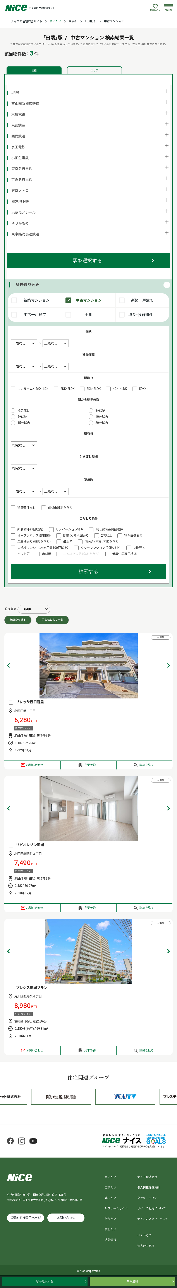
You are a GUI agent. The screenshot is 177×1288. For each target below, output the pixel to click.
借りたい (110, 1218)
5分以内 (22, 416)
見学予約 (90, 765)
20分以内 (101, 422)
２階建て (139, 547)
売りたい (110, 1187)
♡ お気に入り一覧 (52, 619)
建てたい (110, 1198)
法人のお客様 (145, 1245)
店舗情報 (110, 1239)
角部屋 (46, 554)
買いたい (55, 21)
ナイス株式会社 (147, 1177)
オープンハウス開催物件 (34, 535)
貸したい (110, 1229)
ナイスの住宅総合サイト (26, 21)
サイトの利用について (151, 1208)
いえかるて (144, 1235)
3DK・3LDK (94, 388)
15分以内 (23, 422)
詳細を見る (146, 765)
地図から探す (18, 619)
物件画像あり (133, 535)
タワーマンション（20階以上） (101, 547)
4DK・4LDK (120, 388)
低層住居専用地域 (124, 554)
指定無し (23, 410)
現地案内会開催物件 (109, 529)
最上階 (67, 541)
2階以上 (106, 535)
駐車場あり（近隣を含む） (34, 541)
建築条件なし (26, 507)
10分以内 (101, 416)
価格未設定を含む (60, 507)
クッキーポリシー (148, 1198)
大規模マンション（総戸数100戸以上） (43, 547)
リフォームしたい (116, 1208)
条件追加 (132, 1281)
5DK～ (143, 388)
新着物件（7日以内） (30, 529)
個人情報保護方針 (148, 1187)
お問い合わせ (34, 765)
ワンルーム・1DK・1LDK (32, 388)
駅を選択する (87, 260)
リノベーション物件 (69, 529)
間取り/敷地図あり (76, 535)
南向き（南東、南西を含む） (102, 541)
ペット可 (23, 554)
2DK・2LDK (67, 388)
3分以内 (100, 410)
